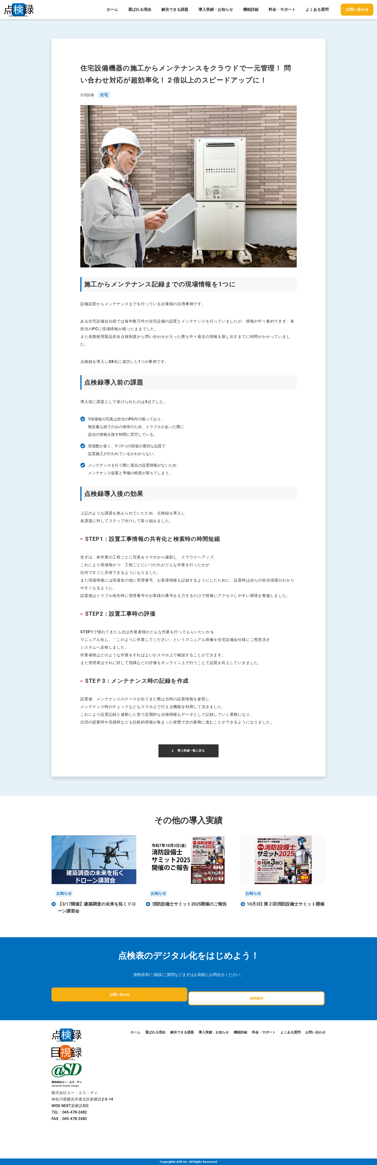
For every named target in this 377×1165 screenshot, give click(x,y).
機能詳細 (250, 9)
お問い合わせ (357, 9)
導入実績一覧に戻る (191, 756)
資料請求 (210, 999)
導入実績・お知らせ (215, 9)
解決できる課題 (174, 9)
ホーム (112, 9)
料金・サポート (282, 9)
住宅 (104, 95)
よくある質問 (317, 9)
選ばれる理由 (139, 9)
